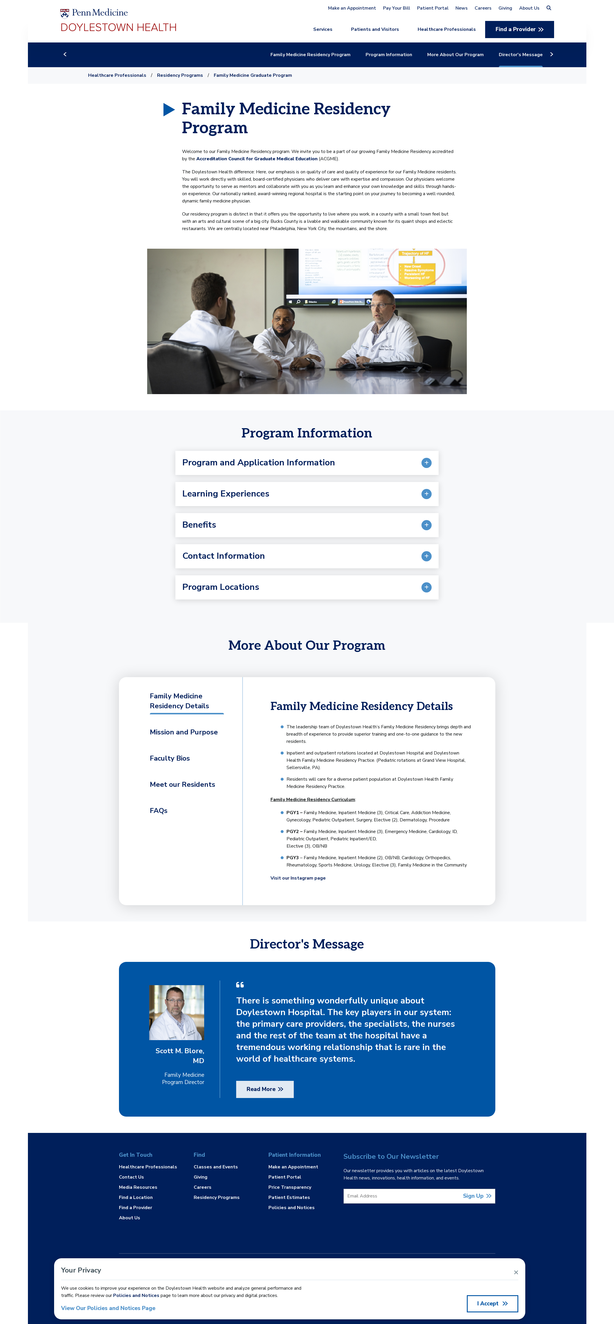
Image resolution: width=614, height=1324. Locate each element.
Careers (483, 8)
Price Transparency (289, 1187)
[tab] (178, 705)
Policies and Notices (291, 1207)
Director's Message (529, 54)
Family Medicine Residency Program (319, 54)
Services (322, 29)
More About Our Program (464, 54)
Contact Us (131, 1177)
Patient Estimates (289, 1197)
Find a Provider (516, 29)
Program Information (397, 54)
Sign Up (473, 1196)
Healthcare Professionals (447, 29)
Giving (505, 8)
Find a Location (136, 1197)
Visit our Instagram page (298, 878)
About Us (529, 8)
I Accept (488, 1303)
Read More (261, 1089)
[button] (549, 8)
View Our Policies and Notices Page (108, 1308)
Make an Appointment (352, 8)
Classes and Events (216, 1167)
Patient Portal (433, 8)
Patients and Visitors (375, 29)
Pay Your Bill (396, 8)
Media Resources (138, 1187)
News (461, 8)
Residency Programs (180, 75)
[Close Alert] (516, 1272)
